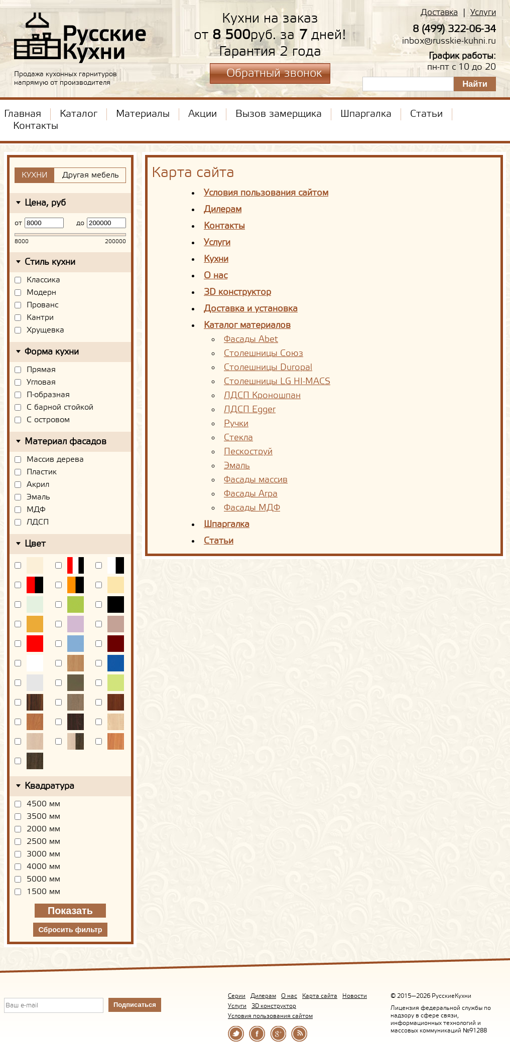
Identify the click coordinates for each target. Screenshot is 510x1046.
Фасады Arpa (251, 493)
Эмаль (237, 465)
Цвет (35, 544)
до (80, 223)
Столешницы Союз (263, 353)
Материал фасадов (65, 441)
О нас (215, 275)
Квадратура (49, 786)
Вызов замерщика (278, 114)
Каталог (78, 114)
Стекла (238, 437)
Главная (22, 114)
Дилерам (222, 209)
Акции (202, 114)
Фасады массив (256, 479)
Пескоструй (248, 451)
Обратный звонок (274, 74)
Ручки (236, 423)
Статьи (426, 114)
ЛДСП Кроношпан (262, 395)
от (18, 223)
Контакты (35, 126)
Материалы (143, 114)
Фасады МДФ (252, 507)
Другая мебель (90, 175)
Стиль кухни (50, 262)
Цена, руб (45, 203)
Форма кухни (52, 352)
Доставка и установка (251, 308)
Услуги (483, 13)
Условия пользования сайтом (266, 193)
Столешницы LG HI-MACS (277, 381)
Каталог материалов (247, 325)
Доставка (439, 13)
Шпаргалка (366, 114)
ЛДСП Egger (250, 409)
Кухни (216, 259)
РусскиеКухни (80, 38)
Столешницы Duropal (268, 367)
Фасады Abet (251, 339)
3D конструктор (237, 292)
